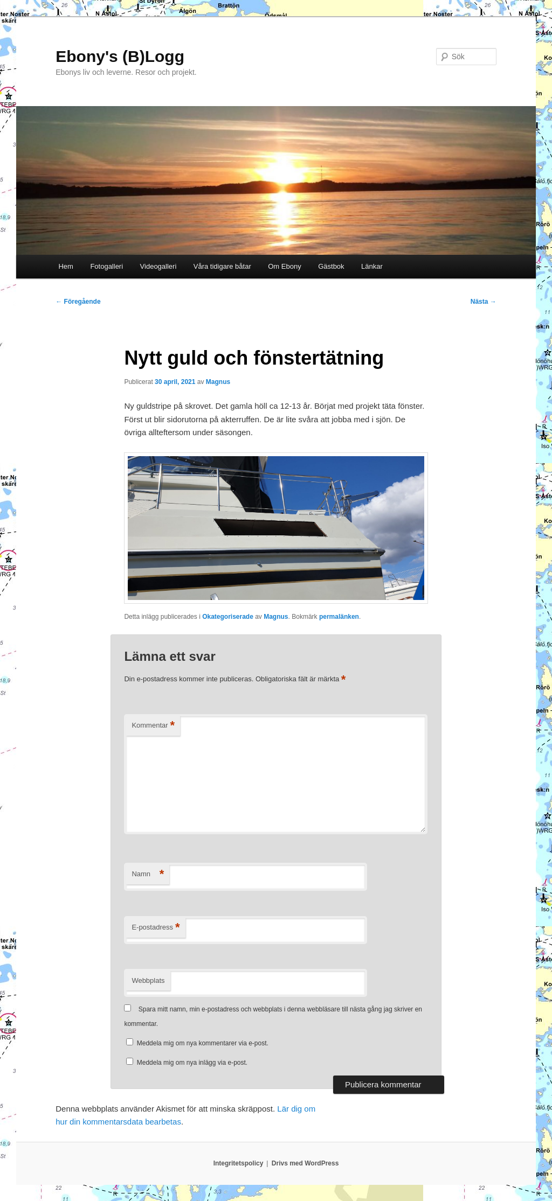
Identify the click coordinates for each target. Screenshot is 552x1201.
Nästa (483, 301)
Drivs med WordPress (305, 1163)
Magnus (218, 382)
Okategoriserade (227, 616)
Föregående (78, 301)
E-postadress (156, 927)
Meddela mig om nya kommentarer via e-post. (202, 1043)
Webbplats (148, 980)
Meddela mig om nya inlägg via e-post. (192, 1062)
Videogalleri (158, 266)
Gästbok (331, 266)
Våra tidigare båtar (222, 266)
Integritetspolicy (238, 1163)
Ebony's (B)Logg (120, 56)
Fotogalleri (106, 266)
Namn (148, 874)
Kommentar (153, 726)
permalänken (339, 616)
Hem (65, 266)
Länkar (372, 266)
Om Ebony (284, 266)
